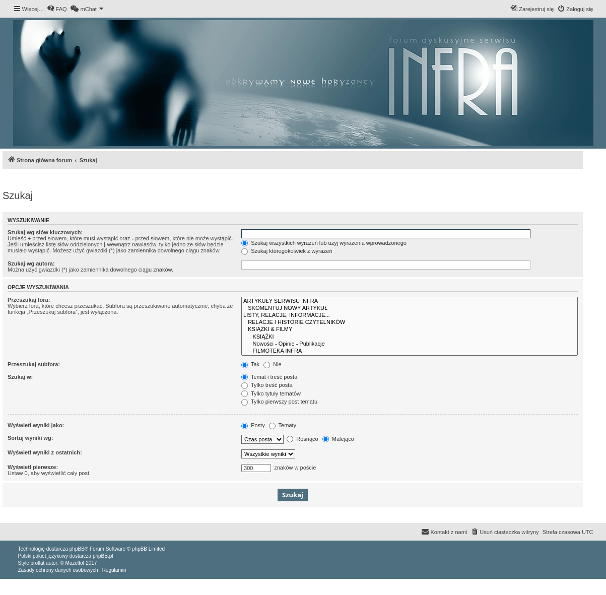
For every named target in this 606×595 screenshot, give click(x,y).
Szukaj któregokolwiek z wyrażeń (286, 251)
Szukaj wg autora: (31, 263)
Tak (250, 364)
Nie (272, 364)
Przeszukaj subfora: (34, 364)
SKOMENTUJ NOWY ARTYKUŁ (409, 308)
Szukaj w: (20, 377)
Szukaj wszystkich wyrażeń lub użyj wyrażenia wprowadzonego (324, 243)
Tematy (282, 425)
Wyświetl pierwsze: (33, 467)
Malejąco (338, 439)
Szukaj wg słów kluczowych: (45, 232)
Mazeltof (75, 563)
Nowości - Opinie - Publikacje (409, 344)
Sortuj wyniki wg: (30, 438)
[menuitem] (57, 9)
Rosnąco (302, 439)
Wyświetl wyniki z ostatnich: (45, 452)
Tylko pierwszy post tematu (279, 402)
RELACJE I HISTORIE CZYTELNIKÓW (409, 322)
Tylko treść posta (266, 385)
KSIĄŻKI (409, 337)
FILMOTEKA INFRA (409, 351)
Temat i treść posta (269, 377)
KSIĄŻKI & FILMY (409, 329)
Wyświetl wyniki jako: (36, 425)
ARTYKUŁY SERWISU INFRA (409, 301)
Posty (253, 425)
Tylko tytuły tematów (271, 393)
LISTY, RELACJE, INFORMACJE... (409, 315)
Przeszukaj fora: (29, 300)
